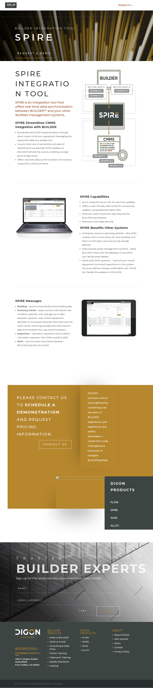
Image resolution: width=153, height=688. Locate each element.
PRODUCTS (124, 5)
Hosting (54, 666)
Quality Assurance (59, 661)
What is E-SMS (58, 641)
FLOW (85, 637)
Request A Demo (34, 53)
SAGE (85, 646)
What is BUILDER (59, 637)
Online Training (58, 653)
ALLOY (85, 650)
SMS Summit (121, 639)
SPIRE (85, 641)
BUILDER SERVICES (101, 5)
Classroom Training (60, 657)
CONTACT (142, 5)
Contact (118, 647)
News (117, 643)
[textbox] (109, 235)
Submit (108, 611)
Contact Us (55, 444)
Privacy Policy (121, 651)
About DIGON (121, 635)
